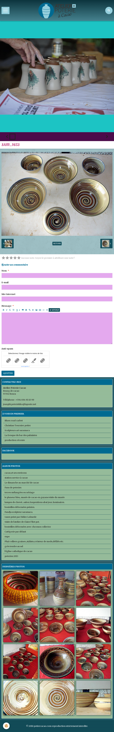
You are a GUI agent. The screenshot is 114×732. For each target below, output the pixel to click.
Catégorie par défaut (15, 531)
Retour (57, 243)
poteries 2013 (11, 556)
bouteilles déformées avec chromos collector (28, 526)
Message (6, 306)
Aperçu (54, 310)
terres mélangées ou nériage (19, 492)
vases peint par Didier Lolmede (20, 517)
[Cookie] (6, 725)
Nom (4, 270)
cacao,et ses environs (16, 473)
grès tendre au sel (14, 546)
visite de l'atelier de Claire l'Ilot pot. (22, 522)
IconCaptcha (25, 366)
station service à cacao (16, 477)
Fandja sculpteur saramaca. (19, 512)
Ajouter (8, 373)
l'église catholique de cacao (18, 551)
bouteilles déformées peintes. (20, 507)
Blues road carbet (14, 420)
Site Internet (8, 294)
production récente (15, 440)
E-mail (4, 282)
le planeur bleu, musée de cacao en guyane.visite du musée (35, 497)
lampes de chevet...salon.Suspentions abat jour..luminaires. (35, 502)
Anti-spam (7, 348)
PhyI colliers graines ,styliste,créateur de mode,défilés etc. (34, 541)
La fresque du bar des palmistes (21, 435)
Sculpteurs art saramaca (17, 430)
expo (7, 536)
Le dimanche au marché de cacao (22, 482)
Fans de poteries (13, 487)
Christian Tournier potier (18, 425)
